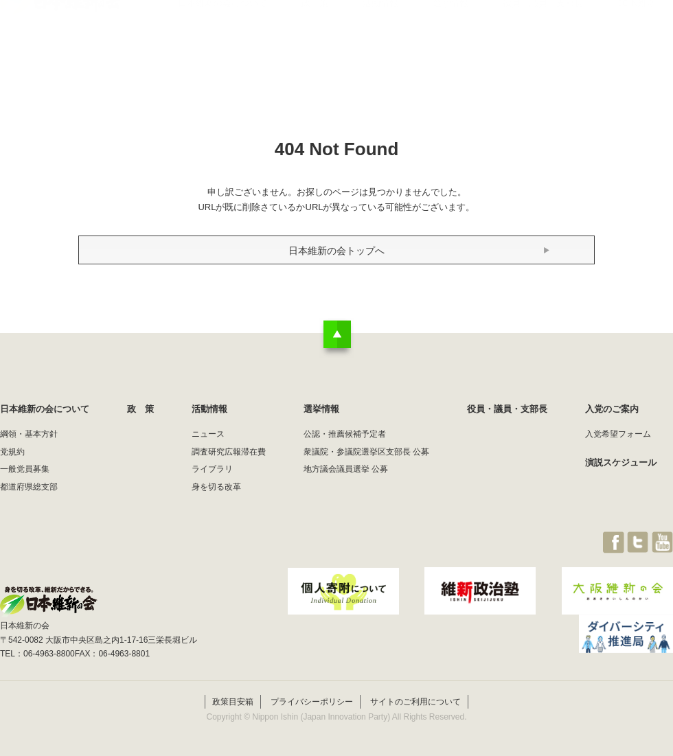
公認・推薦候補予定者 (345, 434)
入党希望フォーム (618, 434)
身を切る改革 (216, 487)
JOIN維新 (636, 37)
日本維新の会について (222, 37)
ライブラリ (212, 469)
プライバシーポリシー (312, 700)
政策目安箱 (232, 700)
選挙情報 (450, 37)
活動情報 (380, 37)
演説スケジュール (621, 462)
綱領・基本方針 (29, 434)
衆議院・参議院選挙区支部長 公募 (366, 452)
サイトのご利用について (415, 700)
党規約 (12, 452)
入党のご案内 (612, 409)
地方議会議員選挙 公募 (346, 469)
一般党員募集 (24, 469)
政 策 (314, 37)
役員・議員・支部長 (543, 37)
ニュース (208, 434)
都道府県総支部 (29, 487)
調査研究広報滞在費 (229, 452)
